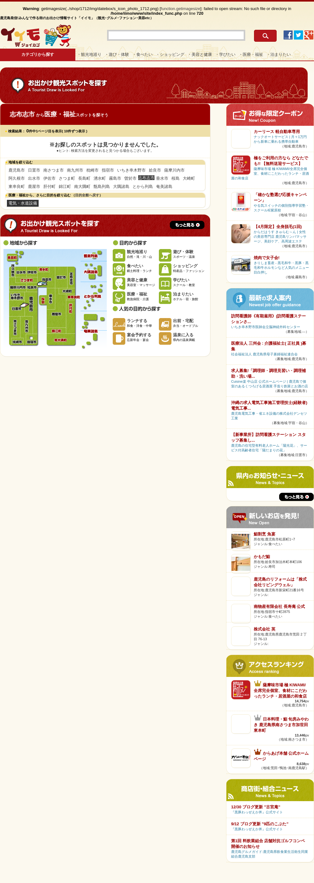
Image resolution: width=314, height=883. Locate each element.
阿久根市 (16, 178)
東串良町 (16, 186)
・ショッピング (170, 54)
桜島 (175, 178)
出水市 (34, 178)
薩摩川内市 (174, 170)
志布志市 (70, 277)
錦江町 (65, 186)
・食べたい (142, 54)
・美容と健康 (199, 54)
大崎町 (189, 178)
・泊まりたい (278, 54)
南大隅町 (82, 186)
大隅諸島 (121, 186)
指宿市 (108, 170)
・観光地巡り (89, 54)
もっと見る (187, 225)
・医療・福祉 (251, 54)
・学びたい (225, 54)
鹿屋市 (34, 186)
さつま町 (67, 178)
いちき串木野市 (131, 170)
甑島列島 (102, 186)
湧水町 (100, 178)
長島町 (84, 178)
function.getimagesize (180, 8)
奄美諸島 (164, 186)
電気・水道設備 (22, 203)
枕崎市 (92, 170)
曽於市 (130, 178)
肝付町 (49, 186)
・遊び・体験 (117, 54)
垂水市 (162, 178)
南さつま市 (53, 170)
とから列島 (143, 186)
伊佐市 (49, 178)
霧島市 (115, 178)
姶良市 (155, 170)
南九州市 (75, 170)
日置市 (34, 170)
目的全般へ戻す (87, 195)
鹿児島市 (16, 170)
